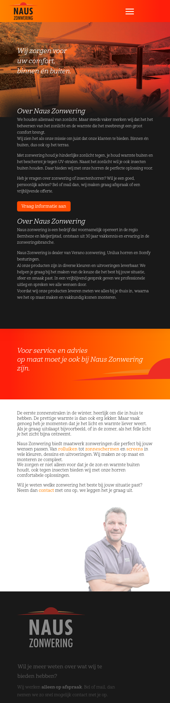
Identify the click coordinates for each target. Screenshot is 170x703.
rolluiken (67, 449)
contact (46, 490)
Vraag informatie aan (43, 206)
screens (134, 449)
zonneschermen (102, 449)
